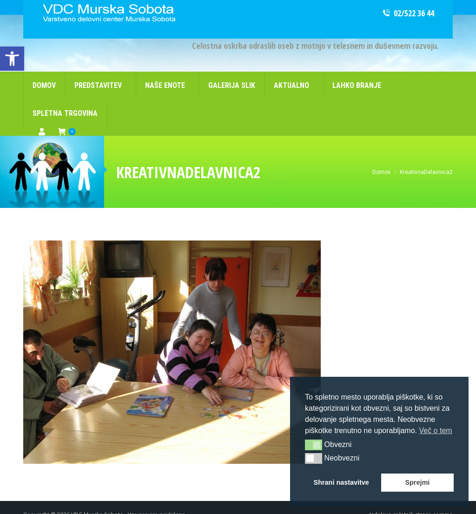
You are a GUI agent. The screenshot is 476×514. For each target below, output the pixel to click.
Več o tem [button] (435, 430)
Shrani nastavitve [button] (341, 482)
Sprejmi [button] (417, 482)
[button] (313, 445)
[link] (12, 59)
